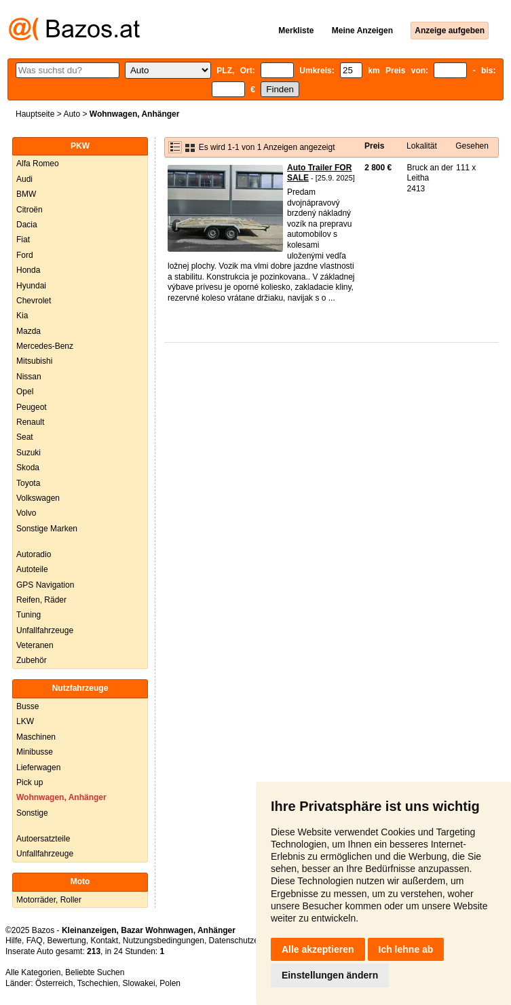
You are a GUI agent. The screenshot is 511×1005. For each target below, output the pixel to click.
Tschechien (97, 983)
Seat (24, 437)
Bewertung (66, 940)
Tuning (28, 615)
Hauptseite (35, 114)
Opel (24, 391)
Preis (374, 146)
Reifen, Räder (41, 600)
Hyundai (31, 285)
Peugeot (31, 407)
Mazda (28, 331)
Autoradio (33, 554)
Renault (30, 422)
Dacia (26, 224)
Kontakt (104, 940)
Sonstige (32, 813)
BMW (26, 194)
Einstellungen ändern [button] (330, 975)
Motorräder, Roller (48, 900)
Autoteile (32, 569)
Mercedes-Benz (44, 346)
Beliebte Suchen (94, 972)
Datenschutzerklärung (248, 940)
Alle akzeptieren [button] (318, 949)
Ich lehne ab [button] (406, 949)
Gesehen (472, 146)
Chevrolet (33, 300)
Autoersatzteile (43, 838)
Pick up (29, 782)
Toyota (28, 483)
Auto (71, 114)
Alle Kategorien (32, 972)
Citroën (29, 209)
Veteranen (35, 645)
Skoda (27, 467)
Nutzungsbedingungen (163, 940)
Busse (27, 706)
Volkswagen (38, 498)
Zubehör (31, 660)
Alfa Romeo (37, 163)
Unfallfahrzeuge (44, 630)
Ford (24, 255)
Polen (170, 983)
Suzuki (28, 452)
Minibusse (34, 752)
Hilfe (13, 940)
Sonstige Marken (46, 528)
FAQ (34, 940)
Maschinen (36, 737)
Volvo (26, 513)
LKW (25, 721)
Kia (22, 315)
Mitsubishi (34, 361)
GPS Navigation (45, 585)
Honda (28, 270)
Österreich (54, 983)
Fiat (23, 239)
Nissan (28, 376)
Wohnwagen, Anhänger (61, 797)
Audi (24, 179)
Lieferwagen (38, 767)
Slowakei (139, 983)
